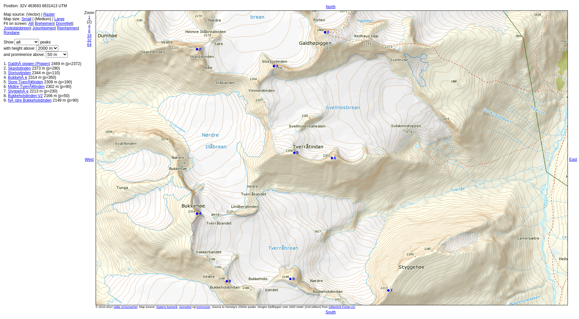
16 (89, 35)
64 (89, 44)
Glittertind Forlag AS (341, 307)
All (30, 23)
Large (59, 19)
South (331, 312)
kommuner (203, 307)
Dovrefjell (64, 23)
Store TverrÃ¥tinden (25, 82)
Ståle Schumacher (126, 307)
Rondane (12, 32)
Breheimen (44, 23)
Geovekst (185, 307)
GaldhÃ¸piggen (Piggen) (29, 63)
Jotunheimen (43, 28)
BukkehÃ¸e (17, 77)
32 (89, 40)
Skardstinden (19, 68)
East (573, 159)
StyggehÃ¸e (18, 91)
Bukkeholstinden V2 (25, 95)
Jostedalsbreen (17, 28)
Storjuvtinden (19, 73)
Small (26, 19)
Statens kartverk (166, 307)
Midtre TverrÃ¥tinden (26, 86)
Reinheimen (67, 28)
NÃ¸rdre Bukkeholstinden (29, 100)
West (89, 159)
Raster (49, 14)
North (330, 7)
